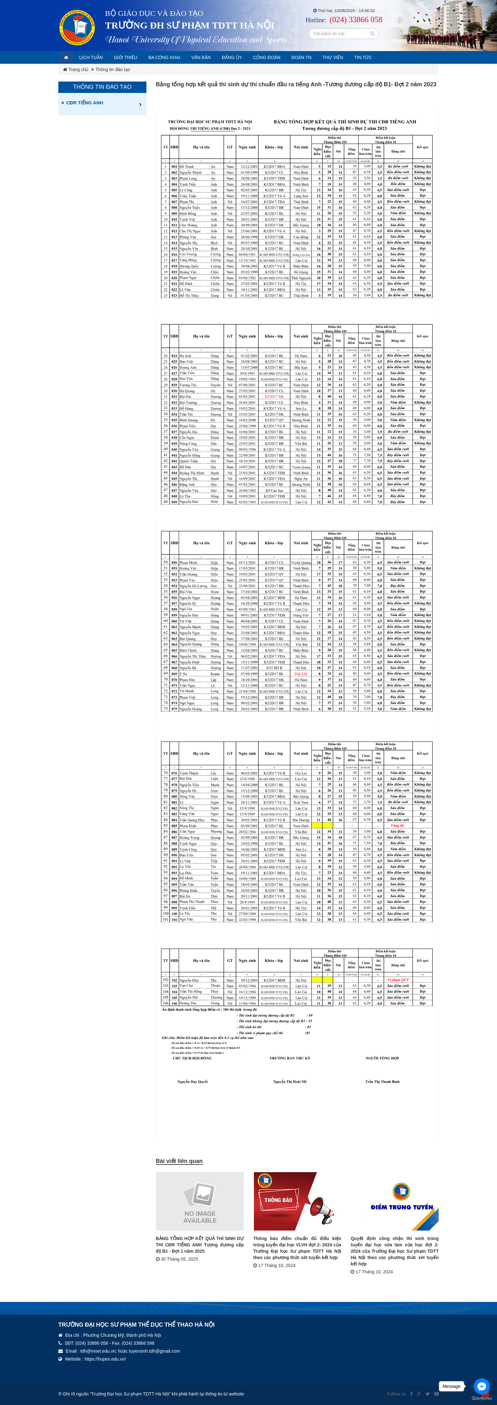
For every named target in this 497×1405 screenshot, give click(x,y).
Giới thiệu (133, 57)
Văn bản (215, 57)
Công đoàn (287, 57)
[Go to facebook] (482, 1386)
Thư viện (359, 57)
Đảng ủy (249, 57)
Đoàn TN (325, 57)
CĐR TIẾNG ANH (84, 102)
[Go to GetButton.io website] (482, 1398)
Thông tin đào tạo (112, 69)
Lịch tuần (95, 57)
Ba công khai (175, 57)
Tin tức (392, 57)
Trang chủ (75, 69)
